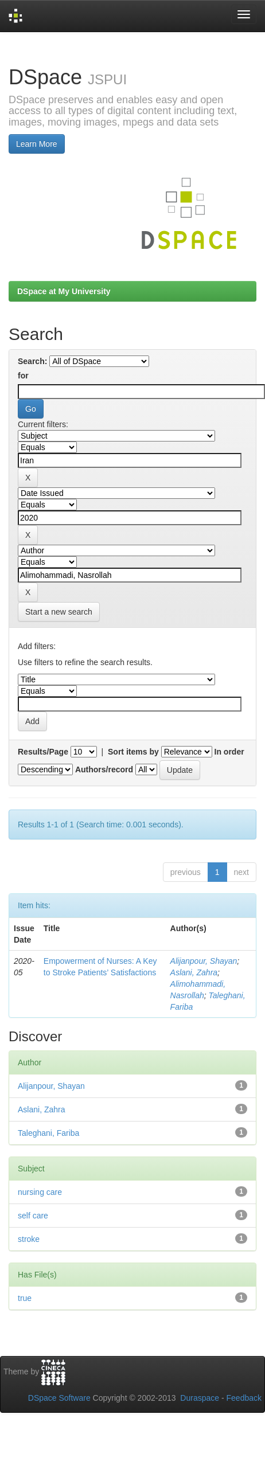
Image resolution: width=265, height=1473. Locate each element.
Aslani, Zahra (193, 972)
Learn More (36, 144)
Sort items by (133, 751)
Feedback (244, 1397)
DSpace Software (59, 1397)
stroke (29, 1239)
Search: (32, 361)
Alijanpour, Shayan (203, 961)
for (23, 375)
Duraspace (199, 1397)
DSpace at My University (64, 291)
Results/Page (43, 751)
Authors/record (104, 769)
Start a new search (58, 611)
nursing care (40, 1192)
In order (229, 751)
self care (33, 1215)
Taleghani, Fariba (48, 1133)
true (25, 1298)
